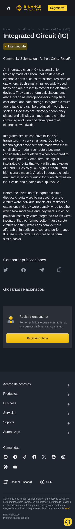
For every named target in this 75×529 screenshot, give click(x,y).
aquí (67, 508)
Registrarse (57, 8)
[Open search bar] (44, 8)
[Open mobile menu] (71, 8)
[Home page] (28, 8)
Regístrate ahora (37, 338)
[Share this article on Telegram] (41, 269)
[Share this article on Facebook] (23, 269)
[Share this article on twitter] (5, 269)
